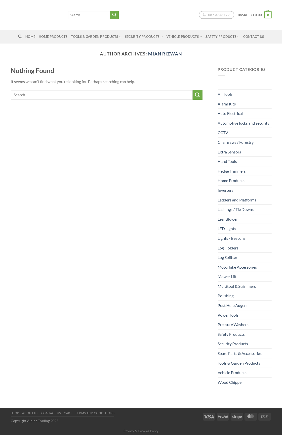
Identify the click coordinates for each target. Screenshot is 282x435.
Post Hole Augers (232, 305)
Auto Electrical (230, 113)
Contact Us (253, 37)
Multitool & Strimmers (237, 286)
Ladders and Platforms (237, 199)
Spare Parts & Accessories (240, 353)
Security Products (144, 36)
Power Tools (228, 315)
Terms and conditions (94, 413)
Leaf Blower (228, 219)
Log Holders (228, 247)
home (30, 37)
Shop (15, 413)
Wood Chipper (230, 382)
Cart (68, 413)
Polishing (226, 295)
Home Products (53, 37)
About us (30, 413)
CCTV (223, 132)
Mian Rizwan (165, 53)
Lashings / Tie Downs (236, 209)
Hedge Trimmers (232, 171)
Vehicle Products (184, 36)
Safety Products (222, 36)
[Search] (20, 36)
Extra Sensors (229, 151)
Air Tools (225, 94)
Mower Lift (227, 276)
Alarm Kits (227, 103)
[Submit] (114, 15)
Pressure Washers (233, 324)
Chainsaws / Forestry (236, 142)
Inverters (225, 190)
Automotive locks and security (243, 123)
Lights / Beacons (231, 238)
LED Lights (227, 228)
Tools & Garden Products (96, 36)
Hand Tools (227, 161)
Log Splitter (227, 257)
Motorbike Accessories (237, 267)
